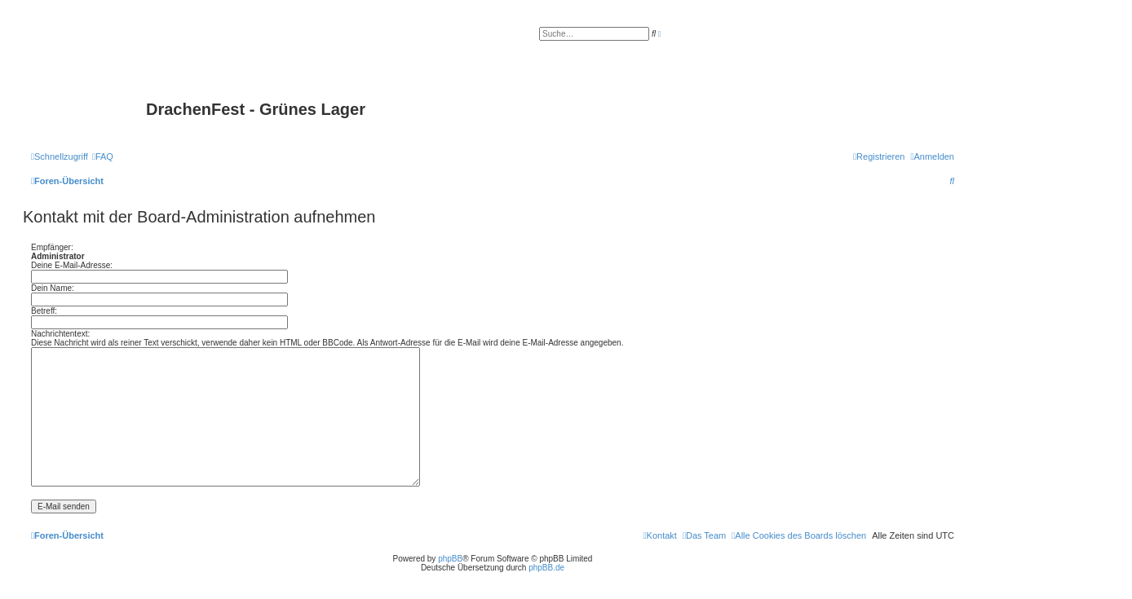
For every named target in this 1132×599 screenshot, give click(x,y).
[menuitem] (102, 156)
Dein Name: (52, 288)
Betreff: (44, 310)
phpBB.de (546, 567)
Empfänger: (52, 247)
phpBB (450, 558)
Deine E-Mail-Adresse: (72, 265)
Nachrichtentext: (60, 333)
